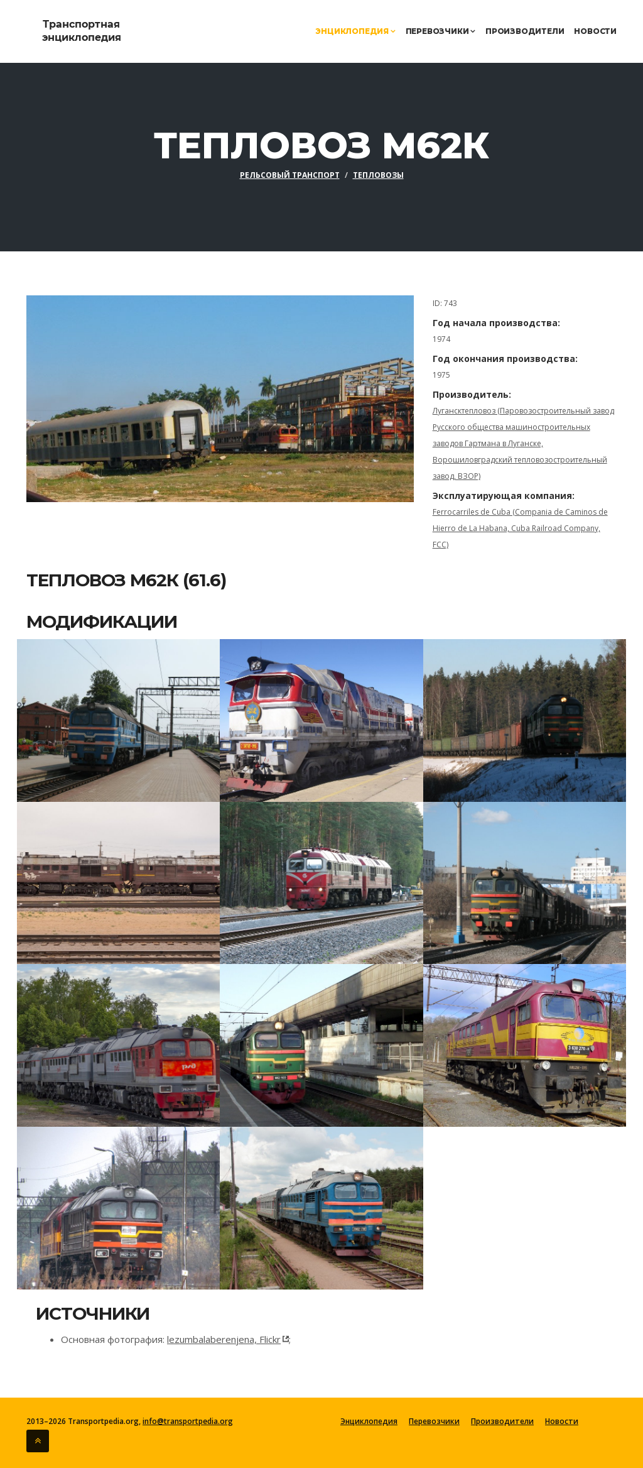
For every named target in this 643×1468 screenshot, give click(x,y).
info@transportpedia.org (188, 1421)
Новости (595, 31)
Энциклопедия (355, 31)
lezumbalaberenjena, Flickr (224, 1339)
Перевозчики (440, 31)
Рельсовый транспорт (290, 175)
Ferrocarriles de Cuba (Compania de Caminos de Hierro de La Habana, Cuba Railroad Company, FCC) (520, 528)
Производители (524, 31)
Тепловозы (378, 175)
